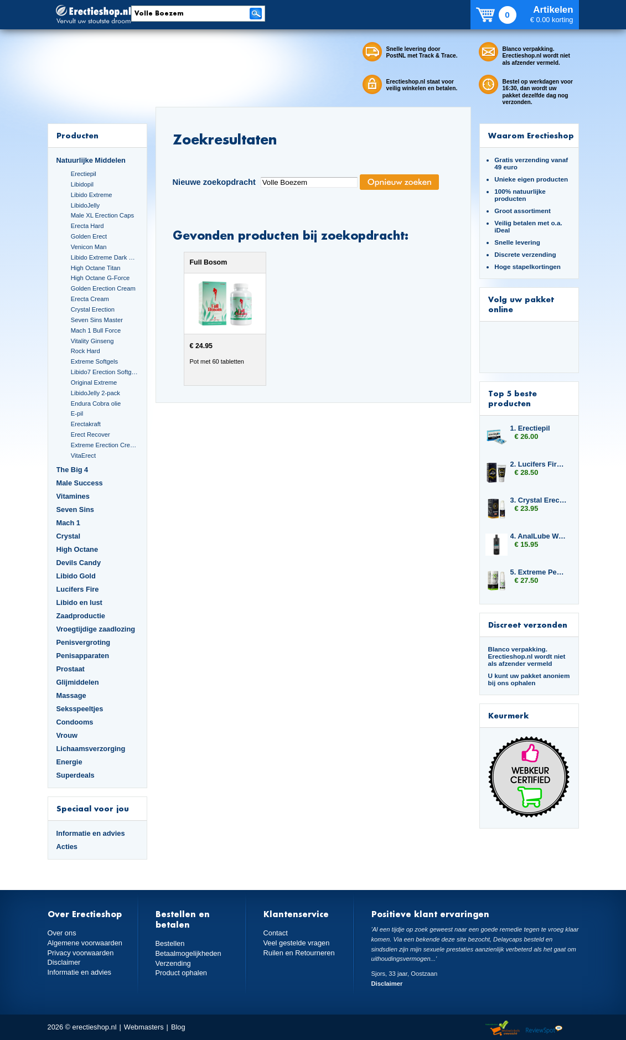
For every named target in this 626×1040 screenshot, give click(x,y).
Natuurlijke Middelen (91, 160)
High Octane (77, 549)
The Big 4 (72, 469)
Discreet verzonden (527, 624)
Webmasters (144, 1027)
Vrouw (67, 735)
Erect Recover (90, 434)
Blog (178, 1027)
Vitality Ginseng (92, 341)
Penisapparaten (83, 655)
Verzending (173, 963)
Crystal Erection (93, 309)
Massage (71, 695)
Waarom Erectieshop (531, 135)
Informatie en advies (90, 833)
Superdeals (75, 775)
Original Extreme (94, 382)
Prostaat (70, 669)
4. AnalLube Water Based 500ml (539, 536)
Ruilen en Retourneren (299, 953)
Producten (77, 135)
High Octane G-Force (100, 278)
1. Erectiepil (530, 428)
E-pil (77, 413)
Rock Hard (85, 351)
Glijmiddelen (77, 682)
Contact (275, 933)
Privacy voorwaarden (81, 953)
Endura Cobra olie (96, 403)
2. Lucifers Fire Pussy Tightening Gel (539, 464)
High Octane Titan (96, 268)
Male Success (79, 483)
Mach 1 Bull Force (96, 330)
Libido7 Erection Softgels (104, 372)
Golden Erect (89, 236)
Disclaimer (64, 962)
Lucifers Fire (77, 589)
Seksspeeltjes (80, 709)
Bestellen (170, 943)
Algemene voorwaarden (85, 943)
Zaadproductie (80, 616)
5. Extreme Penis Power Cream (539, 572)
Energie (69, 762)
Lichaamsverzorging (91, 748)
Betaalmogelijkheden (188, 953)
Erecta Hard (87, 226)
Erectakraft (86, 424)
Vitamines (73, 496)
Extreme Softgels (94, 361)
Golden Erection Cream (103, 288)
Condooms (75, 722)
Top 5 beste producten (512, 398)
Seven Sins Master (97, 320)
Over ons (62, 933)
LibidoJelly (85, 205)
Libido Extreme (91, 195)
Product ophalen (181, 973)
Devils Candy (78, 562)
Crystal (68, 536)
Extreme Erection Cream (104, 445)
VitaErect (83, 455)
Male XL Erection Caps (102, 215)
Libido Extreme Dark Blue (104, 257)
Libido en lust (79, 602)
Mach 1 (68, 523)
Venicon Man (89, 247)
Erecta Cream (90, 299)
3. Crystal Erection (539, 500)
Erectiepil (83, 173)
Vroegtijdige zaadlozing (96, 629)
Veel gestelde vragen (296, 943)
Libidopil (82, 184)
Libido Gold (76, 576)
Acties (67, 846)
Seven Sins (75, 509)
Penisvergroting (83, 642)
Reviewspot (544, 1029)
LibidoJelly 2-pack (95, 393)
